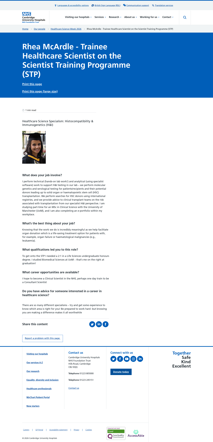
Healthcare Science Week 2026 (66, 29)
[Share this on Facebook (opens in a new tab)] (106, 323)
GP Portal (39, 429)
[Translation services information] (162, 5)
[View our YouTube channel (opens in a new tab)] (127, 358)
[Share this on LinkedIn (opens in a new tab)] (99, 323)
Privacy (76, 429)
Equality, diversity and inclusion (42, 379)
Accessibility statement (58, 429)
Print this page (32, 83)
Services (100, 17)
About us (130, 17)
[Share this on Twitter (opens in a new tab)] (92, 323)
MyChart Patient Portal (38, 396)
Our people (39, 29)
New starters (32, 405)
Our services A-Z (34, 361)
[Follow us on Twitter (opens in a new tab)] (113, 358)
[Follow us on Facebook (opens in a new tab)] (120, 358)
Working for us (149, 17)
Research (115, 17)
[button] (71, 5)
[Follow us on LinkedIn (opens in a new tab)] (140, 358)
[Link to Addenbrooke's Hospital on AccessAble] (135, 432)
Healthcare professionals (38, 387)
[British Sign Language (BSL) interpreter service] (105, 5)
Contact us (73, 387)
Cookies (88, 429)
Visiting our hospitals (78, 17)
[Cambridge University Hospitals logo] (35, 17)
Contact (167, 17)
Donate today (121, 371)
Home (25, 29)
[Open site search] (185, 17)
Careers (26, 429)
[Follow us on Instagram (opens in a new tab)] (133, 358)
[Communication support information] (136, 5)
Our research (32, 370)
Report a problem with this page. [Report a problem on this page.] (42, 337)
